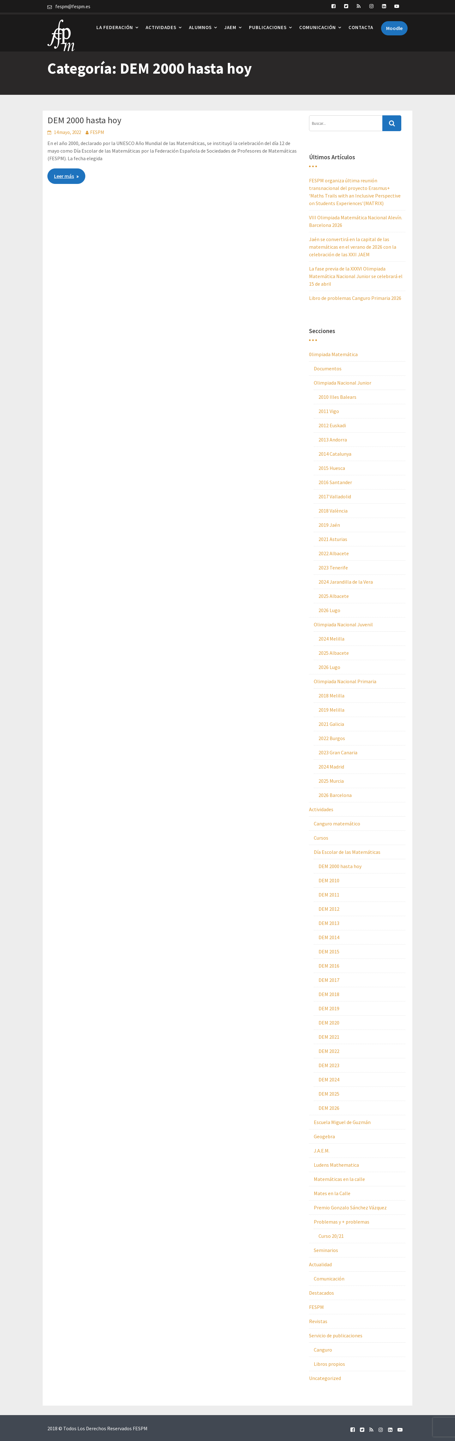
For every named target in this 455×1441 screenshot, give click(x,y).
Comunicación (317, 25)
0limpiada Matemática (333, 354)
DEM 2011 (328, 894)
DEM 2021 (328, 1037)
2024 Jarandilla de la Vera (345, 582)
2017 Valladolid (334, 496)
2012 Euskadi (332, 425)
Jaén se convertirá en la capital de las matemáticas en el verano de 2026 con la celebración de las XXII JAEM (352, 247)
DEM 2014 (328, 937)
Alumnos (200, 25)
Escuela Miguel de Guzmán (342, 1122)
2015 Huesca (331, 468)
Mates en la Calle (332, 1193)
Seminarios (326, 1250)
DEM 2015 (328, 951)
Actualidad (320, 1264)
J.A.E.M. (322, 1150)
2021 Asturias (332, 539)
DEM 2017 (328, 980)
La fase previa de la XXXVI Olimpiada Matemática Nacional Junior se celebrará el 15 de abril (356, 276)
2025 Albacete (333, 596)
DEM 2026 (328, 1108)
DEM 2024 (328, 1079)
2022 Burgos (331, 738)
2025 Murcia (331, 781)
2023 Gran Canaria (337, 752)
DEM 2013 (328, 923)
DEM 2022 (328, 1051)
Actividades (161, 25)
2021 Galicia (331, 724)
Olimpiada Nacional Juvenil (343, 624)
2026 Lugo (329, 610)
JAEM (230, 25)
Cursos (321, 838)
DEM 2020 (328, 1022)
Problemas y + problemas (341, 1222)
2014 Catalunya (334, 454)
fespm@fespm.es (72, 6)
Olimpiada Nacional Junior (342, 383)
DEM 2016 (328, 966)
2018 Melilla (331, 695)
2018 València (333, 511)
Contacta (361, 25)
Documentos (328, 368)
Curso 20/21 (331, 1236)
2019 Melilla (331, 710)
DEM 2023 (328, 1065)
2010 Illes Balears (337, 397)
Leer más (64, 176)
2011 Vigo (328, 411)
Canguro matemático (337, 823)
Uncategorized (325, 1378)
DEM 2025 (328, 1094)
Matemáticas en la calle (339, 1179)
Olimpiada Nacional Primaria (345, 681)
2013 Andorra (332, 439)
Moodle (394, 26)
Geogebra (324, 1136)
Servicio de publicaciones (335, 1335)
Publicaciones (268, 25)
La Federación (114, 25)
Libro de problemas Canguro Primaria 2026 (355, 298)
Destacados (321, 1293)
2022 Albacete (333, 553)
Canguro (323, 1350)
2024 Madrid (331, 766)
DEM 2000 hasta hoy (84, 120)
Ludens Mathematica (336, 1165)
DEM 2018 (328, 994)
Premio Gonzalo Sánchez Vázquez (350, 1207)
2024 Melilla (331, 638)
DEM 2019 (328, 1008)
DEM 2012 (328, 909)
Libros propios (329, 1364)
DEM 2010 (328, 880)
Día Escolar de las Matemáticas (347, 852)
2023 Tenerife (333, 567)
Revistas (318, 1321)
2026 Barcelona (335, 795)
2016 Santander (335, 482)
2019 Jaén (329, 525)
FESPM (97, 132)
